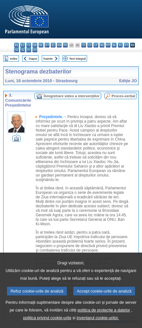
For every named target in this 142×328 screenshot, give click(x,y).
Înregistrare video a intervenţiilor (72, 96)
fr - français (65, 45)
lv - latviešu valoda (89, 45)
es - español (22, 45)
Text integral (77, 58)
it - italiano (83, 45)
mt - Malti (108, 45)
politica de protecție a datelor (103, 318)
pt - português (126, 45)
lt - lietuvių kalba (95, 45)
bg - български (16, 45)
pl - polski (120, 45)
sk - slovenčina (16, 49)
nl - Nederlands (114, 45)
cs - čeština (28, 45)
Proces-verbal (123, 96)
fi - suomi (28, 49)
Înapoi (33, 58)
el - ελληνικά (53, 45)
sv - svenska (34, 49)
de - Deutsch (41, 45)
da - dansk (34, 45)
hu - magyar (102, 45)
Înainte (48, 58)
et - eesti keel (47, 45)
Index (13, 58)
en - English (59, 45)
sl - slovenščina (22, 49)
